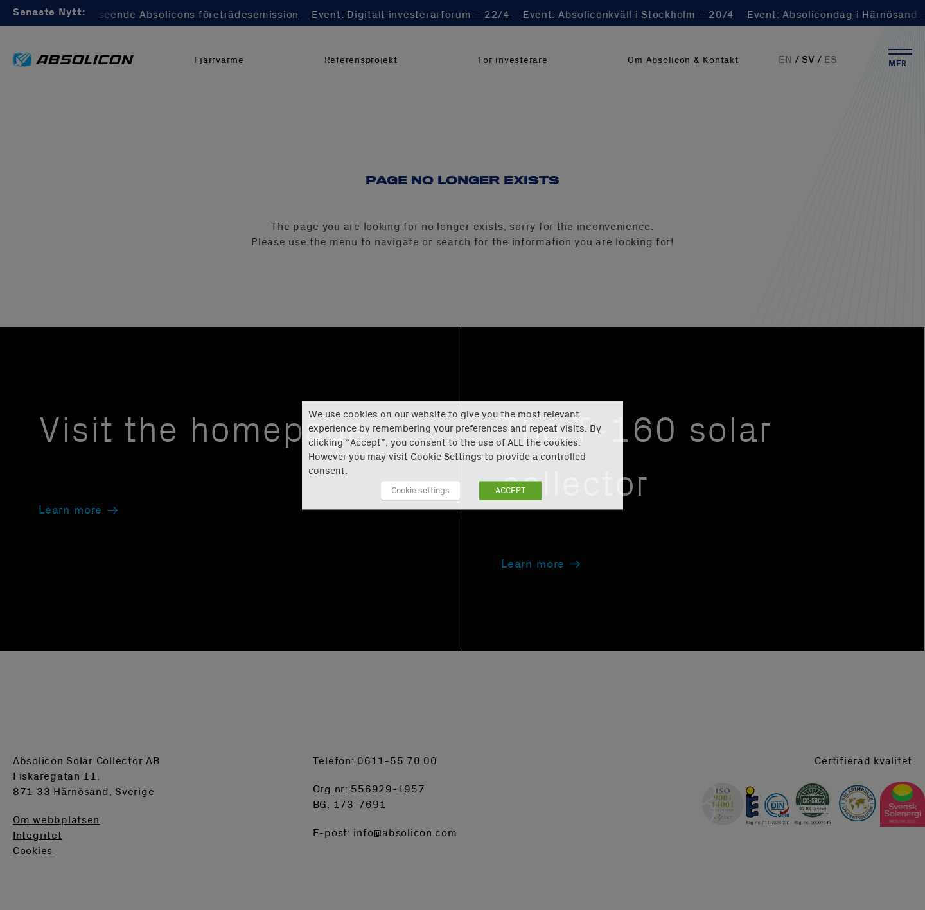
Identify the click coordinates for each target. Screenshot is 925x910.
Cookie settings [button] (420, 490)
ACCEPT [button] (510, 490)
